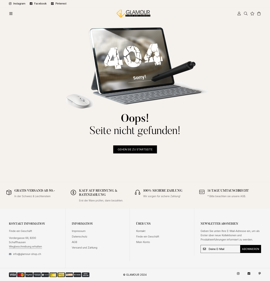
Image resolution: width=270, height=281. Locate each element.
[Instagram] (238, 273)
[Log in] (237, 14)
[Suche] (244, 14)
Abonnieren (250, 249)
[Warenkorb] (257, 14)
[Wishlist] (251, 14)
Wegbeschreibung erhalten (25, 246)
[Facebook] (249, 273)
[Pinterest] (259, 273)
